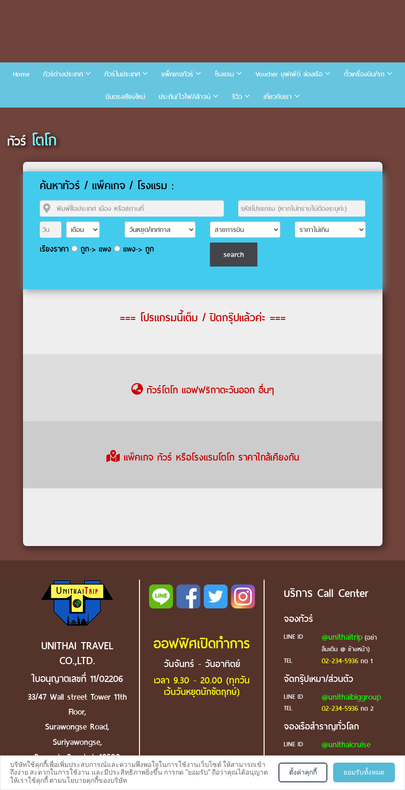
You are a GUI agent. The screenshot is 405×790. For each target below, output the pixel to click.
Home (21, 74)
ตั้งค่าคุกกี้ (303, 772)
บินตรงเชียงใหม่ (125, 96)
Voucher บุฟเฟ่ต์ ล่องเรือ (289, 74)
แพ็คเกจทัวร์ (177, 74)
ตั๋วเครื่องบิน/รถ (364, 74)
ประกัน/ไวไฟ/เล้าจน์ (184, 96)
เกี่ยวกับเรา (278, 96)
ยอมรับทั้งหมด (364, 772)
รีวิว (237, 96)
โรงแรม (224, 74)
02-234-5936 (340, 661)
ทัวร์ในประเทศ (122, 74)
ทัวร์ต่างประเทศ (63, 74)
